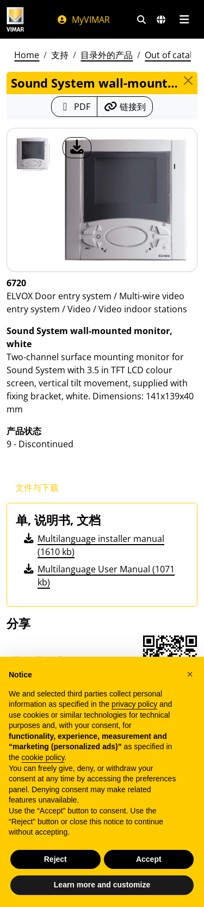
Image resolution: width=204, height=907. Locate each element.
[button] (190, 674)
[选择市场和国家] (161, 19)
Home (26, 55)
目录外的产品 (107, 55)
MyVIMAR (83, 20)
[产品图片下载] (77, 147)
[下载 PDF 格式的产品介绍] (74, 106)
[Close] (188, 80)
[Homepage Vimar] (15, 19)
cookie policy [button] (42, 757)
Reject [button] (55, 859)
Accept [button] (149, 859)
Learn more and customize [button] (102, 884)
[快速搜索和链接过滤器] (141, 19)
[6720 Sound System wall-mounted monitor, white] (33, 154)
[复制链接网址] (125, 106)
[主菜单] (184, 19)
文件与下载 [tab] (37, 487)
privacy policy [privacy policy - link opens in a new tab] (134, 704)
